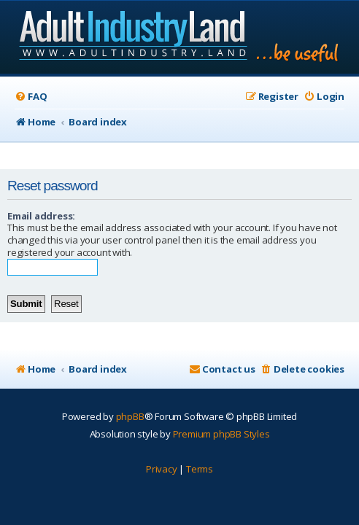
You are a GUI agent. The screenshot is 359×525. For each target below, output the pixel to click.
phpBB (130, 416)
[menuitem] (31, 96)
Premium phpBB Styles (221, 433)
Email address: (41, 215)
